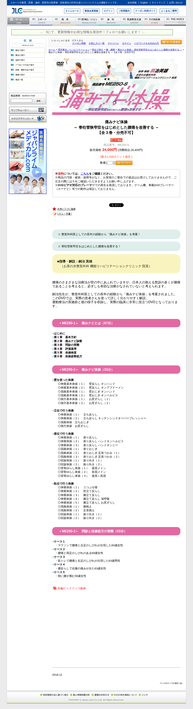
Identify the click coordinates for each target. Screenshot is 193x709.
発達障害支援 (132, 21)
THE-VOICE (175, 21)
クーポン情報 (79, 43)
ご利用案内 (124, 11)
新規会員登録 (91, 11)
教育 (64, 21)
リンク (143, 695)
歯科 (109, 21)
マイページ (113, 43)
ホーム (18, 21)
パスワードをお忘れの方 (146, 43)
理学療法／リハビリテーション (87, 21)
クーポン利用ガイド (145, 11)
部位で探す (97, 49)
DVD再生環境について (124, 695)
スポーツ (41, 21)
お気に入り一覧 (97, 43)
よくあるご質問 (169, 11)
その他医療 (154, 21)
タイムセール (72, 11)
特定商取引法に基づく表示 (54, 695)
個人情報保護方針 (79, 695)
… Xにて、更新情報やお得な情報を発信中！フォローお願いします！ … (92, 32)
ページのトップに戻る (96, 683)
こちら (84, 173)
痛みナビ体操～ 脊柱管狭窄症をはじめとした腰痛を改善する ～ (150, 49)
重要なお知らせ (100, 695)
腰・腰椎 (110, 49)
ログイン (108, 11)
